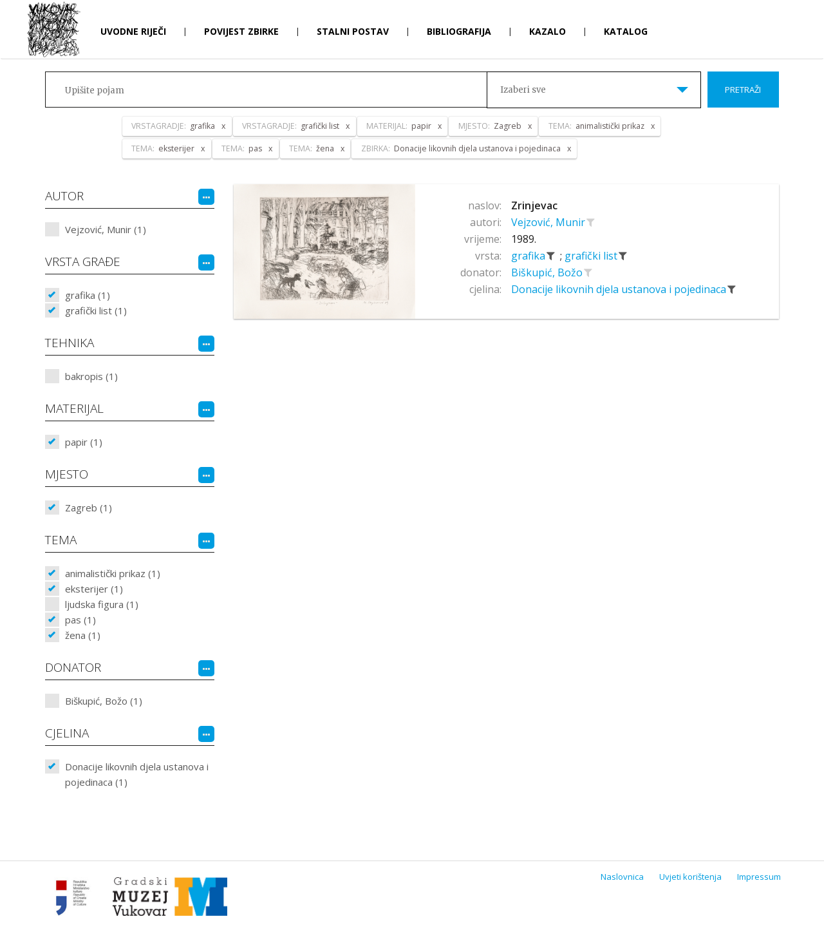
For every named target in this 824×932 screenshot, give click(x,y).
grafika (529, 256)
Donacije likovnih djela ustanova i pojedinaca (620, 289)
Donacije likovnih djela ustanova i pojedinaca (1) (137, 774)
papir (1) (83, 441)
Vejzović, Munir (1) (105, 229)
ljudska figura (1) (101, 604)
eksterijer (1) (94, 588)
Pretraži (743, 89)
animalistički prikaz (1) (112, 573)
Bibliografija (459, 31)
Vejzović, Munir (549, 222)
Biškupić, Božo (548, 272)
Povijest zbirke (241, 31)
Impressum (759, 876)
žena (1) (82, 635)
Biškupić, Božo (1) (103, 700)
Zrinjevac (534, 205)
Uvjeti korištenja (690, 876)
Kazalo (547, 31)
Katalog (626, 31)
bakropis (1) (91, 376)
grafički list (592, 256)
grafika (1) (87, 295)
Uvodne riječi (133, 31)
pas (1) (80, 619)
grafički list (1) (96, 310)
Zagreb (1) (88, 507)
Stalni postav (353, 31)
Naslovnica (622, 876)
